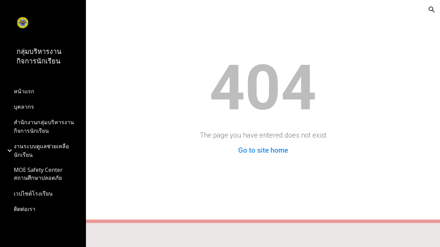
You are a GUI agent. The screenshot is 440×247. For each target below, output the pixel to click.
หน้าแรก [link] (24, 91)
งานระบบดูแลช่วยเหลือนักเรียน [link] (41, 150)
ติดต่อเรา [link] (24, 209)
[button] (432, 9)
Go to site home (263, 150)
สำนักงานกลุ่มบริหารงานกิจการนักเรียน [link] (44, 126)
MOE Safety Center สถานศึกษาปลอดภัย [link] (38, 173)
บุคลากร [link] (24, 106)
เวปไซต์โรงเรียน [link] (33, 193)
